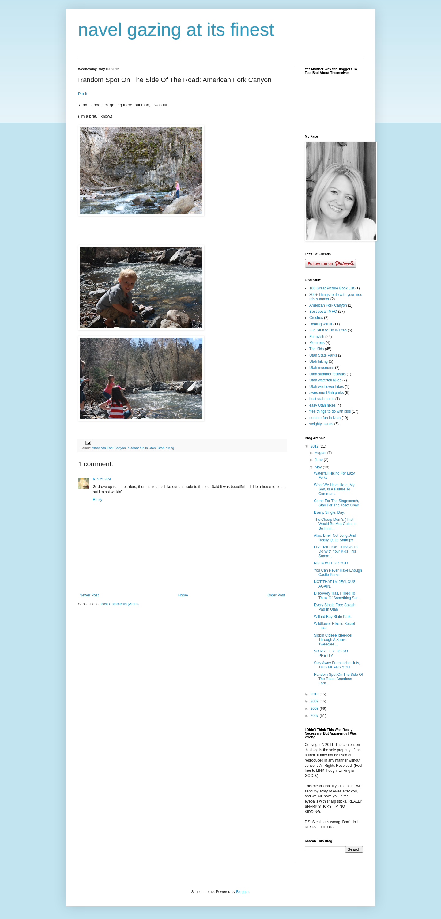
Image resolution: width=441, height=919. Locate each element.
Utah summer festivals (327, 374)
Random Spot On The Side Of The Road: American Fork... (338, 679)
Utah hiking (166, 448)
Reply (97, 499)
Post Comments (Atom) (119, 604)
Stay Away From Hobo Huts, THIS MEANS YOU (337, 665)
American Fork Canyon (109, 448)
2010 (315, 694)
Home (183, 595)
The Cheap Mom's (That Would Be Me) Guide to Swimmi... (335, 524)
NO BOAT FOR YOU (331, 563)
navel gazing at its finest (176, 29)
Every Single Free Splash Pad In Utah (334, 607)
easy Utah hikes (322, 405)
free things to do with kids (330, 411)
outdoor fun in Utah (142, 448)
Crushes (316, 318)
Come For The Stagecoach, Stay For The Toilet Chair (336, 503)
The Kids (316, 349)
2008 (315, 708)
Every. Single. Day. (329, 512)
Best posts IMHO (323, 311)
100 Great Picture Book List (331, 288)
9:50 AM (104, 479)
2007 (315, 715)
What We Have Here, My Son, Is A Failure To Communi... (334, 489)
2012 (315, 446)
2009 (315, 701)
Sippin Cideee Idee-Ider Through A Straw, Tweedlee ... (333, 639)
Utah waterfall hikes (325, 380)
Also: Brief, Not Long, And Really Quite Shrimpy (335, 537)
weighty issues (321, 424)
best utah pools (321, 399)
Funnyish (316, 337)
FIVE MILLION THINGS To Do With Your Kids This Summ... (335, 551)
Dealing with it (320, 324)
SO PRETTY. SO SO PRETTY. (331, 653)
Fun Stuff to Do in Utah (328, 330)
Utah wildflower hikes (326, 386)
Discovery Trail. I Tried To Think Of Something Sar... (337, 595)
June (319, 460)
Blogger (242, 892)
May (319, 467)
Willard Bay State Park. (333, 617)
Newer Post (89, 595)
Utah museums (321, 367)
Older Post (276, 595)
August (321, 453)
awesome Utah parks (326, 393)
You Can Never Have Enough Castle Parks (338, 572)
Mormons (317, 343)
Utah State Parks (323, 355)
